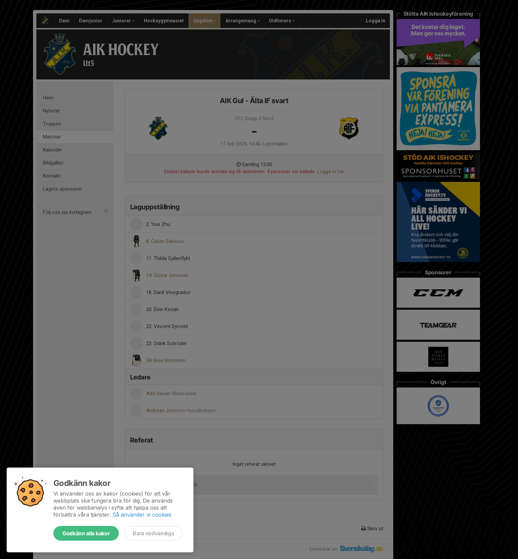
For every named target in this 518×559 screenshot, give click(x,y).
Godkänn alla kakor (86, 533)
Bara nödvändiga (153, 533)
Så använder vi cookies (141, 514)
